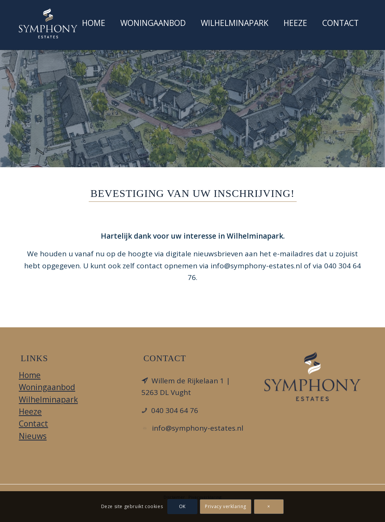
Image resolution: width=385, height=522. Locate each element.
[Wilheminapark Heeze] (48, 23)
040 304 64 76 (174, 410)
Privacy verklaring (225, 506)
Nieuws (33, 436)
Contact (33, 423)
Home (30, 375)
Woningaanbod (47, 387)
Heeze (30, 411)
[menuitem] (93, 25)
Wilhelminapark (48, 399)
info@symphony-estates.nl (197, 428)
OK (182, 506)
